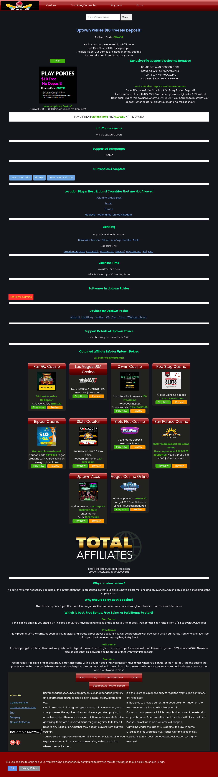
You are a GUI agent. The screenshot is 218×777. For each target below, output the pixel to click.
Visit (57, 60)
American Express (74, 251)
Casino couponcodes (23, 707)
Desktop (99, 317)
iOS (107, 317)
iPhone (121, 317)
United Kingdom (122, 214)
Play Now (38, 407)
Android (75, 317)
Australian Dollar (20, 177)
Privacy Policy (29, 768)
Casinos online (19, 702)
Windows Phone (136, 317)
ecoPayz (116, 240)
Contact (134, 677)
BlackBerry (87, 317)
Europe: (109, 209)
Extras (140, 5)
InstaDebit (92, 251)
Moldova (90, 214)
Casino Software (20, 722)
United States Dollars (61, 177)
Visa (150, 251)
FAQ (95, 677)
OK (12, 768)
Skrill (136, 240)
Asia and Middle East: (109, 197)
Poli (145, 251)
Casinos (51, 5)
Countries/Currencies (83, 5)
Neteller (127, 240)
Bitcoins (39, 177)
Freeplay (15, 717)
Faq (12, 712)
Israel (108, 203)
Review (55, 407)
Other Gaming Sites (114, 677)
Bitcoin (106, 240)
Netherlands (104, 214)
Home (82, 677)
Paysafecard (133, 251)
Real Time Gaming (21, 297)
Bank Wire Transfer (89, 240)
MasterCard (107, 251)
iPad (113, 317)
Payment (116, 5)
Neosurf (120, 251)
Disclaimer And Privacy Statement (109, 686)
